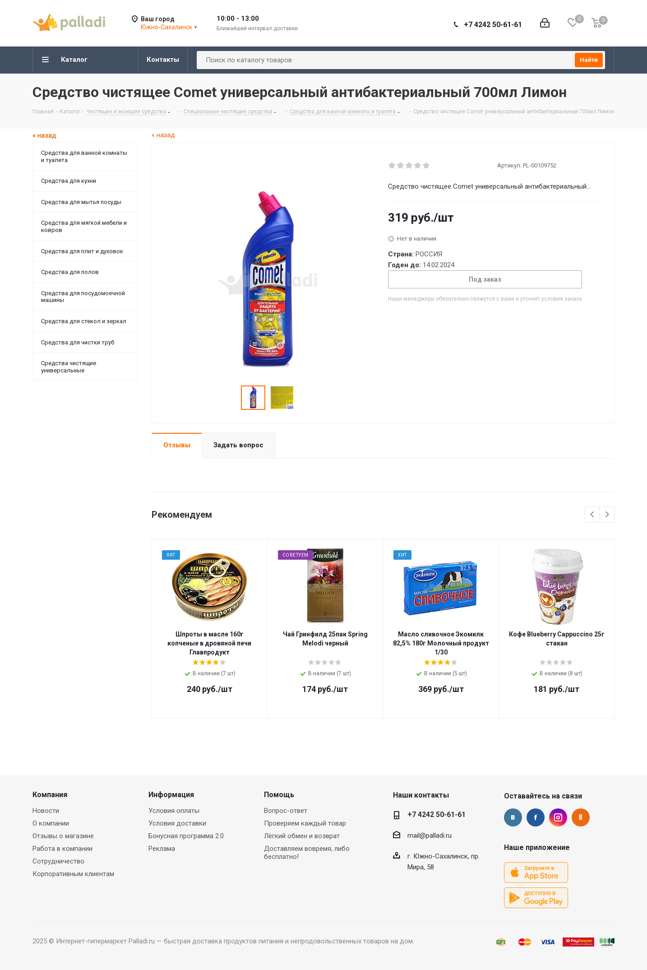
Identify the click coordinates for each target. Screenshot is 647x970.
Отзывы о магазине (63, 836)
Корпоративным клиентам (73, 874)
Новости (45, 811)
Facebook (536, 817)
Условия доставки (177, 823)
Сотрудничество (58, 861)
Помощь (279, 794)
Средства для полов (70, 272)
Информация (171, 794)
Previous (592, 515)
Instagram (558, 817)
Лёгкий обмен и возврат (302, 836)
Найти (589, 59)
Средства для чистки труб (77, 342)
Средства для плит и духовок (82, 251)
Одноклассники (581, 817)
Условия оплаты (173, 811)
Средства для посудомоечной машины (83, 297)
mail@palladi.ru (429, 835)
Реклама (161, 849)
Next (607, 515)
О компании (50, 823)
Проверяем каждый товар (305, 823)
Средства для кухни (68, 180)
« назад (163, 135)
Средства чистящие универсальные (68, 367)
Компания (49, 794)
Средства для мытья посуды (81, 202)
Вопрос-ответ (285, 811)
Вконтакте (513, 817)
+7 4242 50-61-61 (493, 24)
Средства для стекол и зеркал (83, 321)
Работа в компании (62, 849)
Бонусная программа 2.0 (186, 836)
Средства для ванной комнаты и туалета (84, 156)
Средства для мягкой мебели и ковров (84, 226)
